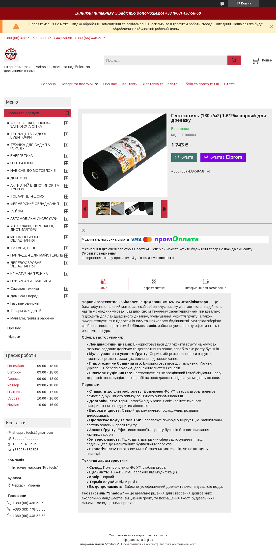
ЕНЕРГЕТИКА (21, 156)
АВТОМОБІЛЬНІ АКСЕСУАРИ (33, 219)
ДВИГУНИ (18, 178)
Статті (229, 84)
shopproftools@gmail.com (32, 432)
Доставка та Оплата (160, 84)
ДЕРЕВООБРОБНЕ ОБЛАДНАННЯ (26, 264)
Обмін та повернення (201, 84)
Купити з (225, 157)
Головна (48, 84)
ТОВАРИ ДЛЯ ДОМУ (27, 196)
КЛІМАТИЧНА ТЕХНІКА (29, 274)
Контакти (130, 84)
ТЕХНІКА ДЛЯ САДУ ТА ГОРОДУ (30, 146)
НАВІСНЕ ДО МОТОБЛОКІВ (33, 171)
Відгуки (13, 337)
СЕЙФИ (16, 211)
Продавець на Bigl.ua (138, 540)
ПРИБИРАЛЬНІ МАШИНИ (30, 281)
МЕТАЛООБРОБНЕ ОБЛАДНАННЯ (26, 238)
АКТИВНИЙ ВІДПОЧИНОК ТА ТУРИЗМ (34, 187)
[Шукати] (234, 60)
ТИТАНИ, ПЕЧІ (22, 248)
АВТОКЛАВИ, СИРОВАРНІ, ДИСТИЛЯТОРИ (32, 227)
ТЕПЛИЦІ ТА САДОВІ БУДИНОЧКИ (28, 135)
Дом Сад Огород (24, 296)
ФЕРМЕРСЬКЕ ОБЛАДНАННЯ (34, 204)
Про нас (110, 84)
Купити (186, 157)
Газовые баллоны (24, 303)
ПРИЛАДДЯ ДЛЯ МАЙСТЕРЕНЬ (36, 255)
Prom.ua (161, 535)
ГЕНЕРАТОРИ (21, 163)
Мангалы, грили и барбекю (32, 318)
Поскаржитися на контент (139, 544)
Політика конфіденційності (177, 544)
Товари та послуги (77, 84)
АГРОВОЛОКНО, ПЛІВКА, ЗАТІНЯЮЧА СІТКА (31, 124)
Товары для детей (25, 311)
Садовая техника (24, 288)
